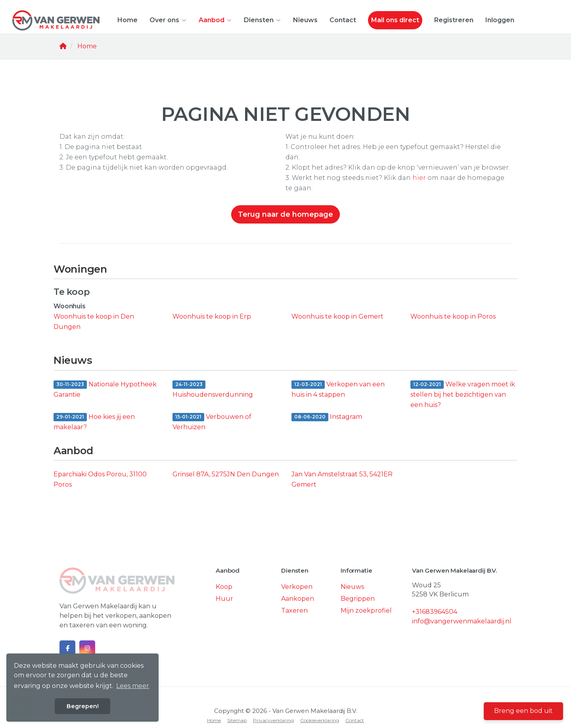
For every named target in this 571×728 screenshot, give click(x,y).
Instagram (326, 417)
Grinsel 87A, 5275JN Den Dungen (225, 474)
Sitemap (237, 720)
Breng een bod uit (523, 711)
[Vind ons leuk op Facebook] (67, 648)
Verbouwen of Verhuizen (211, 422)
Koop (224, 586)
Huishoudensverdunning (212, 389)
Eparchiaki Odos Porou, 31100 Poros (100, 479)
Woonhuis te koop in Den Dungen (94, 322)
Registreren (453, 20)
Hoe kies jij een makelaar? (94, 422)
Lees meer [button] (132, 686)
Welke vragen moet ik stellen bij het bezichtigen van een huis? (462, 394)
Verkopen (296, 586)
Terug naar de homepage (285, 214)
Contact (343, 20)
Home (127, 20)
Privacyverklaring (273, 720)
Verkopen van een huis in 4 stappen (338, 389)
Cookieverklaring (319, 720)
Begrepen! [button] (83, 706)
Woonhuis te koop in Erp (211, 316)
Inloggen (499, 20)
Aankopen (297, 598)
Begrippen (358, 598)
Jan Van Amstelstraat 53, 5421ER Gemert (342, 479)
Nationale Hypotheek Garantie (105, 389)
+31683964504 (434, 611)
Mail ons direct (395, 20)
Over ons (168, 20)
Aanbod (215, 20)
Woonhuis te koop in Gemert (337, 316)
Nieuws (305, 20)
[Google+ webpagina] (87, 648)
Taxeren (294, 610)
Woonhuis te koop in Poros (453, 316)
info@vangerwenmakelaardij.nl (462, 621)
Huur (224, 598)
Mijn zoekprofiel (366, 610)
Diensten (262, 20)
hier (419, 178)
